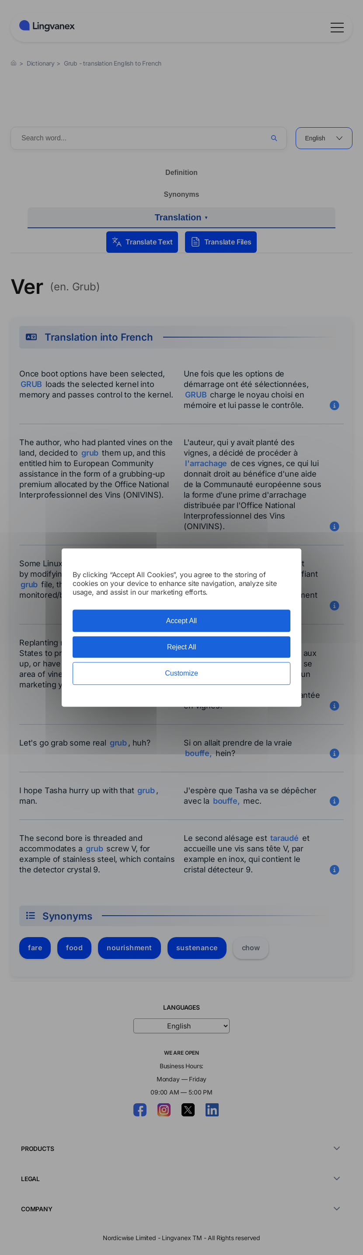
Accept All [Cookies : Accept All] (181, 620)
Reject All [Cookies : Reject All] (181, 647)
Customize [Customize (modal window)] (181, 673)
